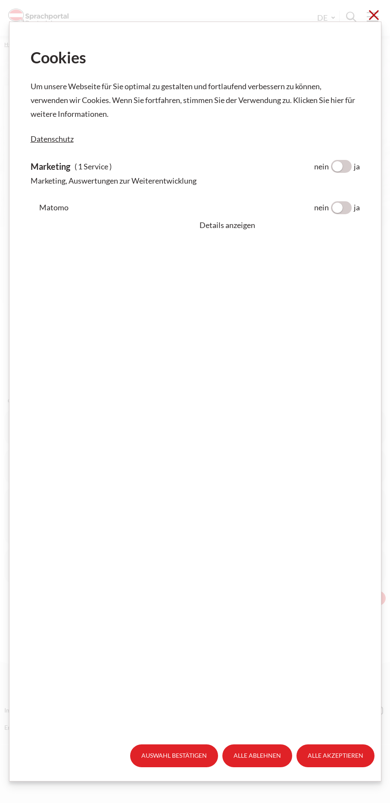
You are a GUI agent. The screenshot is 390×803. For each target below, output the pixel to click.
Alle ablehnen (257, 755)
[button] (280, 225)
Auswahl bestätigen (174, 755)
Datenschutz (52, 139)
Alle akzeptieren (335, 755)
